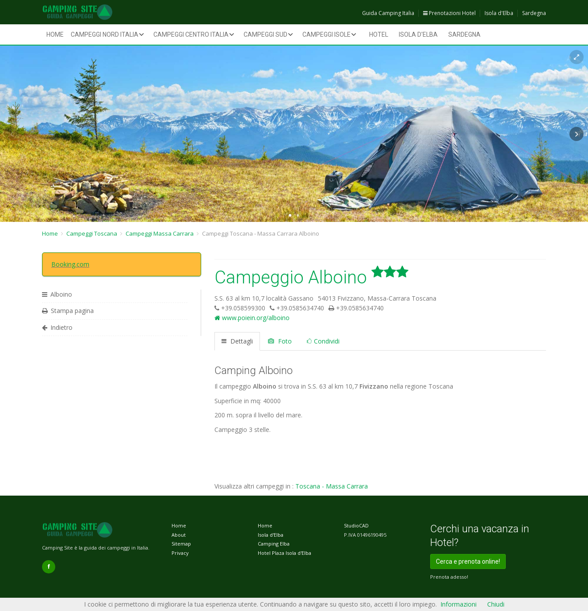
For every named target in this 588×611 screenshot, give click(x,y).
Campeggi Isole (326, 34)
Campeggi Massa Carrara (160, 233)
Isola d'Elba (499, 13)
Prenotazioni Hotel (449, 13)
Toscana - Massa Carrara (331, 486)
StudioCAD (356, 525)
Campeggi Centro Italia (191, 34)
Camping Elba (274, 543)
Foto (280, 341)
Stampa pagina (68, 310)
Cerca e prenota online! (468, 561)
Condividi (323, 341)
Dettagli (237, 341)
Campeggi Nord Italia (104, 34)
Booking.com (70, 264)
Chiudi (495, 604)
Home (55, 34)
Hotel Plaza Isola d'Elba (284, 553)
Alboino (57, 294)
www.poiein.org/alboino (252, 317)
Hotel (378, 34)
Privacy (180, 553)
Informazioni (458, 604)
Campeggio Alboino (311, 277)
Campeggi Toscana (91, 233)
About (179, 534)
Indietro (57, 327)
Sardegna (534, 13)
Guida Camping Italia (388, 13)
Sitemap (181, 543)
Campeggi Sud (265, 34)
